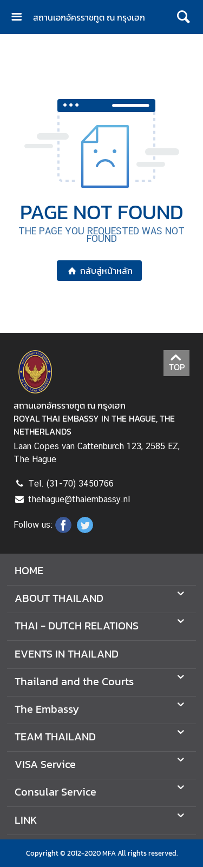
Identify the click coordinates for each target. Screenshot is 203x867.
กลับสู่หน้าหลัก (99, 270)
